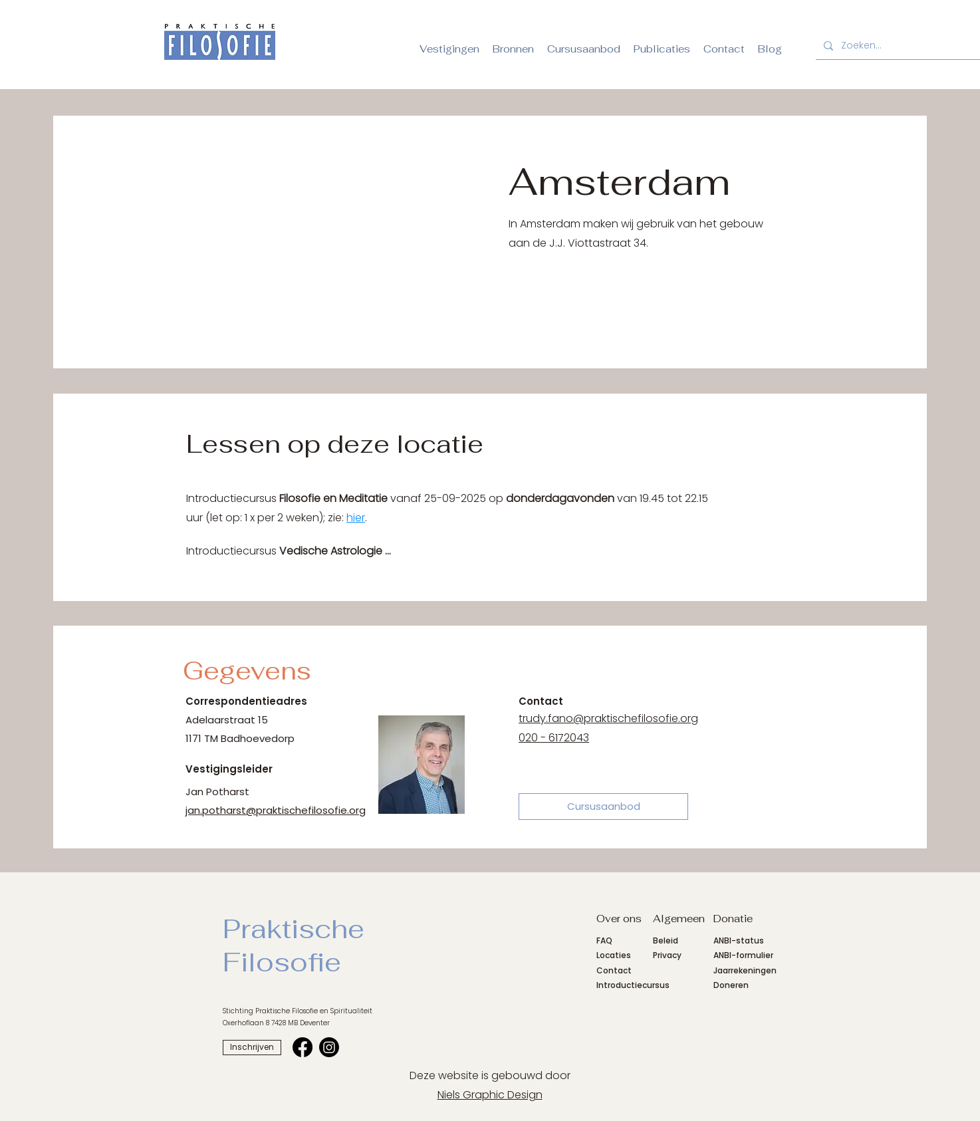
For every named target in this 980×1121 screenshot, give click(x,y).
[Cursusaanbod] (603, 806)
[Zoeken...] (902, 45)
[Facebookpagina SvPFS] (302, 1047)
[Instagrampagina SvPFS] (329, 1047)
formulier (754, 955)
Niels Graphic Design (490, 1094)
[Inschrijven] (252, 1047)
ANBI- (724, 955)
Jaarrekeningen (745, 970)
